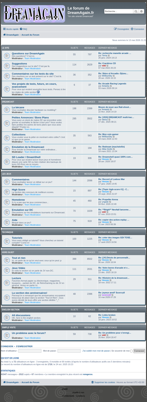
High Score (18, 189)
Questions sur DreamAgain (28, 53)
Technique (7, 232)
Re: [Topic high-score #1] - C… (113, 189)
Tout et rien (18, 257)
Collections (18, 134)
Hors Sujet (8, 252)
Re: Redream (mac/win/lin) (111, 147)
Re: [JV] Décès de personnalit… (114, 257)
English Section (11, 310)
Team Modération (32, 58)
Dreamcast (8, 102)
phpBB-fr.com (78, 392)
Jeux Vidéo (18, 268)
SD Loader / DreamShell (26, 157)
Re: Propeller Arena (108, 199)
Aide (14, 220)
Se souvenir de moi (121, 351)
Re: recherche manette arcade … (114, 53)
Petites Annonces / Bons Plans (30, 117)
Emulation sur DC (22, 209)
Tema (104, 55)
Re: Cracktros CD (107, 63)
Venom (105, 159)
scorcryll (106, 295)
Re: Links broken (106, 315)
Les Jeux (6, 174)
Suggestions (19, 63)
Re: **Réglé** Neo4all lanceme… (114, 209)
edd (104, 65)
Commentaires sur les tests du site (33, 73)
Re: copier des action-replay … (113, 220)
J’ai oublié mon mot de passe (96, 351)
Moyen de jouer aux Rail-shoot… (114, 107)
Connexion (7, 346)
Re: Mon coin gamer (108, 134)
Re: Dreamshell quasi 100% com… (115, 157)
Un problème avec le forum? (29, 333)
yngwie (105, 202)
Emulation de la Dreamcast (28, 147)
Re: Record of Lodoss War (111, 179)
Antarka (105, 86)
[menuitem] (23, 29)
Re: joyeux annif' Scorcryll (111, 292)
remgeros (87, 374)
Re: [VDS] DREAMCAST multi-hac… (116, 117)
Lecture (16, 278)
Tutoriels (17, 237)
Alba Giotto (107, 149)
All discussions (21, 315)
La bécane (18, 107)
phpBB (65, 389)
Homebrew (18, 199)
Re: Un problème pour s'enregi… (114, 333)
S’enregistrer (24, 346)
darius (105, 119)
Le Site (5, 48)
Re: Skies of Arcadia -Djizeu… (113, 73)
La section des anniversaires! (29, 292)
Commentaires (20, 179)
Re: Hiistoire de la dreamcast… (113, 278)
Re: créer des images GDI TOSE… (115, 237)
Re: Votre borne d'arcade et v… (114, 268)
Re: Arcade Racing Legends (112, 83)
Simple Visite (9, 327)
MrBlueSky (107, 76)
